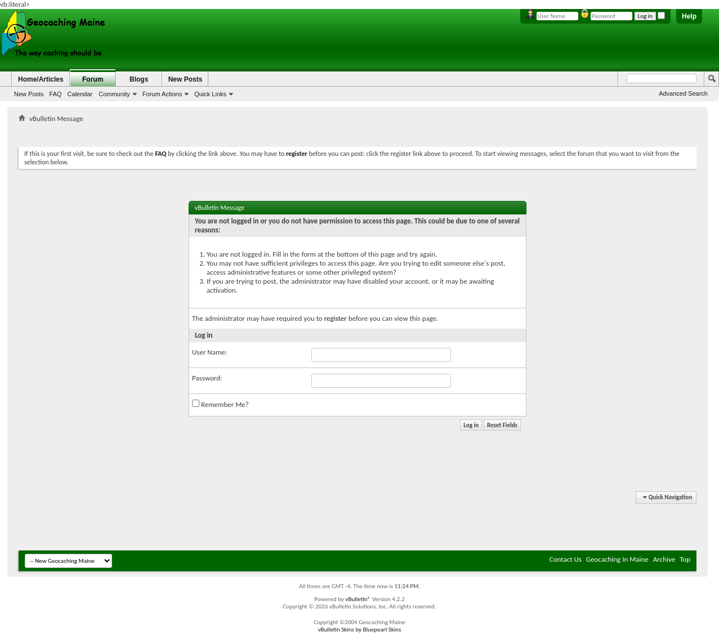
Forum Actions (162, 94)
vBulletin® (357, 599)
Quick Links (210, 94)
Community (114, 94)
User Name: (209, 352)
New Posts (29, 94)
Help (689, 16)
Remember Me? (220, 404)
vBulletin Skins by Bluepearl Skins (359, 629)
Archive (664, 559)
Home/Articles (41, 79)
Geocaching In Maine (617, 559)
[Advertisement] (357, 132)
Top (685, 559)
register (335, 318)
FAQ (56, 94)
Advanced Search (683, 93)
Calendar (80, 94)
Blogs (138, 79)
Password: (207, 378)
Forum (92, 79)
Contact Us (566, 559)
